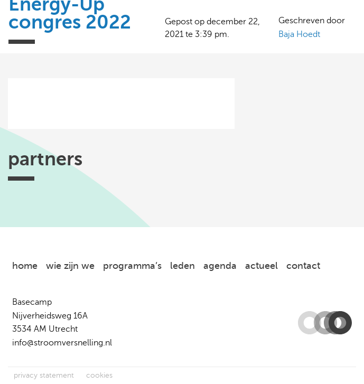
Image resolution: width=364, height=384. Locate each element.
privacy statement (44, 375)
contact (303, 265)
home (25, 265)
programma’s (132, 265)
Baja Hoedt (299, 34)
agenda (220, 265)
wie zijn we (70, 265)
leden (182, 265)
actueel (261, 265)
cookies (99, 375)
